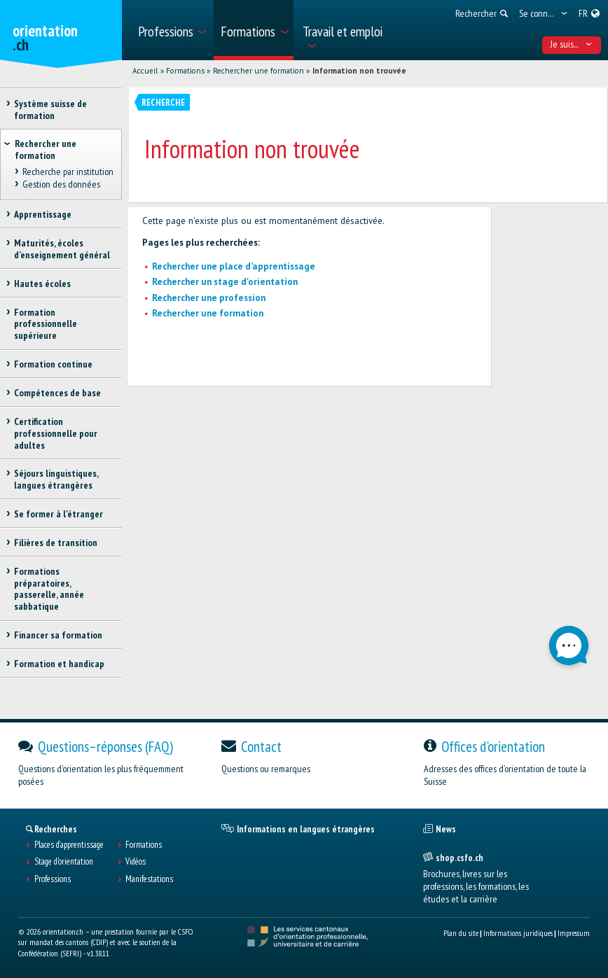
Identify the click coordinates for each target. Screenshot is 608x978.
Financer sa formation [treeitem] (58, 635)
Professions (52, 879)
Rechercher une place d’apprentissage (233, 266)
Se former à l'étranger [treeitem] (58, 514)
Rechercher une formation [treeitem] (45, 149)
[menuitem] (171, 30)
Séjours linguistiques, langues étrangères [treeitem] (56, 479)
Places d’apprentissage (69, 845)
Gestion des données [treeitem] (60, 185)
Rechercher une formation (258, 71)
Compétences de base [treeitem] (57, 392)
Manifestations (149, 879)
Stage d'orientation (63, 861)
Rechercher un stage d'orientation (225, 282)
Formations (185, 71)
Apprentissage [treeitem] (42, 214)
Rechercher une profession (208, 298)
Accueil (145, 71)
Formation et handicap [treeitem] (59, 663)
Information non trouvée (359, 71)
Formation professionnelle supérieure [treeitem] (45, 324)
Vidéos (135, 861)
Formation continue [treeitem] (53, 364)
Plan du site (460, 933)
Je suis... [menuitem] (571, 44)
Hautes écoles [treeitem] (42, 283)
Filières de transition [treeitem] (55, 542)
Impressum (574, 933)
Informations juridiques (518, 933)
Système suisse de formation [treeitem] (50, 109)
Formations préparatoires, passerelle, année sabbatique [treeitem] (49, 589)
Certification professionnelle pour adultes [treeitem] (55, 433)
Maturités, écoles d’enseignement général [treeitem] (62, 249)
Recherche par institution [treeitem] (67, 172)
